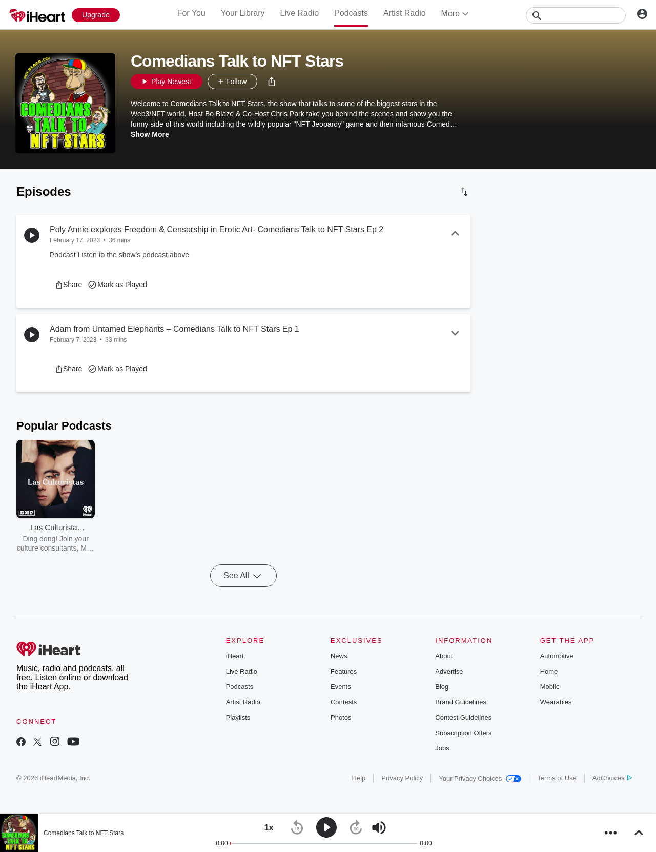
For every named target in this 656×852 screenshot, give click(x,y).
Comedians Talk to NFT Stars (84, 833)
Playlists (238, 717)
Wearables (556, 702)
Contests (344, 702)
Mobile (550, 687)
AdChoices (612, 778)
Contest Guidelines (463, 717)
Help (359, 778)
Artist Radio (404, 13)
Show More (150, 134)
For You (191, 13)
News (339, 656)
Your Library (243, 13)
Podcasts (351, 13)
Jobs (442, 748)
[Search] (576, 15)
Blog (441, 687)
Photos (341, 717)
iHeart (235, 656)
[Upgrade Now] (96, 15)
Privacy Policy (402, 778)
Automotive (556, 656)
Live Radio (299, 13)
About (444, 656)
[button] (271, 81)
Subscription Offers (463, 733)
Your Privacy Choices (480, 778)
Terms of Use (557, 778)
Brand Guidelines (460, 702)
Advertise (449, 671)
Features (344, 671)
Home (549, 671)
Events (341, 687)
